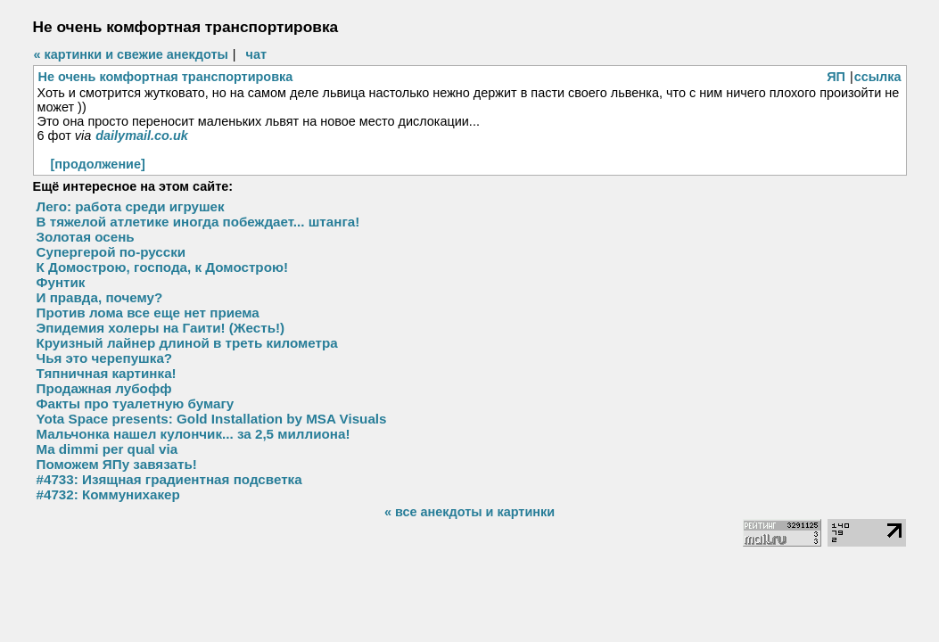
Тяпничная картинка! (107, 373)
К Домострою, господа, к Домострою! (162, 267)
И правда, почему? (100, 297)
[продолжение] (98, 164)
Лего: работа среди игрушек (131, 206)
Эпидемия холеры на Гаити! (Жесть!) (161, 327)
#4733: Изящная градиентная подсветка (169, 479)
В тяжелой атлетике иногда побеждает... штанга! (198, 221)
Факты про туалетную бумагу (136, 403)
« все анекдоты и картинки (469, 512)
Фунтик (61, 282)
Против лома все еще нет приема (148, 312)
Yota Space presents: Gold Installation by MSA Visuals (212, 418)
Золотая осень (86, 236)
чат (256, 54)
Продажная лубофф (104, 388)
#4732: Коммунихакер (108, 494)
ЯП (836, 77)
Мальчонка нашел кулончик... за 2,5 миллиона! (193, 433)
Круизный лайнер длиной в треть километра (187, 342)
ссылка (878, 77)
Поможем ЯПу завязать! (117, 464)
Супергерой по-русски (111, 251)
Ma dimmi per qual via (107, 449)
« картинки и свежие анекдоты (131, 54)
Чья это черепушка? (105, 358)
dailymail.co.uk (141, 135)
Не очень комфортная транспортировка (165, 77)
